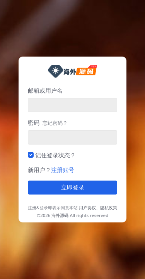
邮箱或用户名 (45, 90)
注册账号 (62, 170)
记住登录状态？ (55, 155)
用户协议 (87, 207)
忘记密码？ (55, 122)
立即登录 (72, 187)
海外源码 (59, 215)
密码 (48, 122)
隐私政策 (108, 207)
